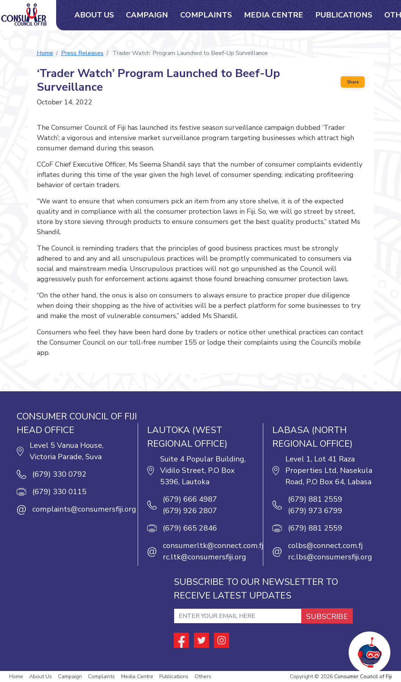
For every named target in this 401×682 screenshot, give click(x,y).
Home (45, 53)
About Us (94, 15)
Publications (343, 15)
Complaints (206, 15)
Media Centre (273, 15)
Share (353, 82)
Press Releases (82, 53)
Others (203, 676)
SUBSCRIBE (327, 616)
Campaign (147, 15)
